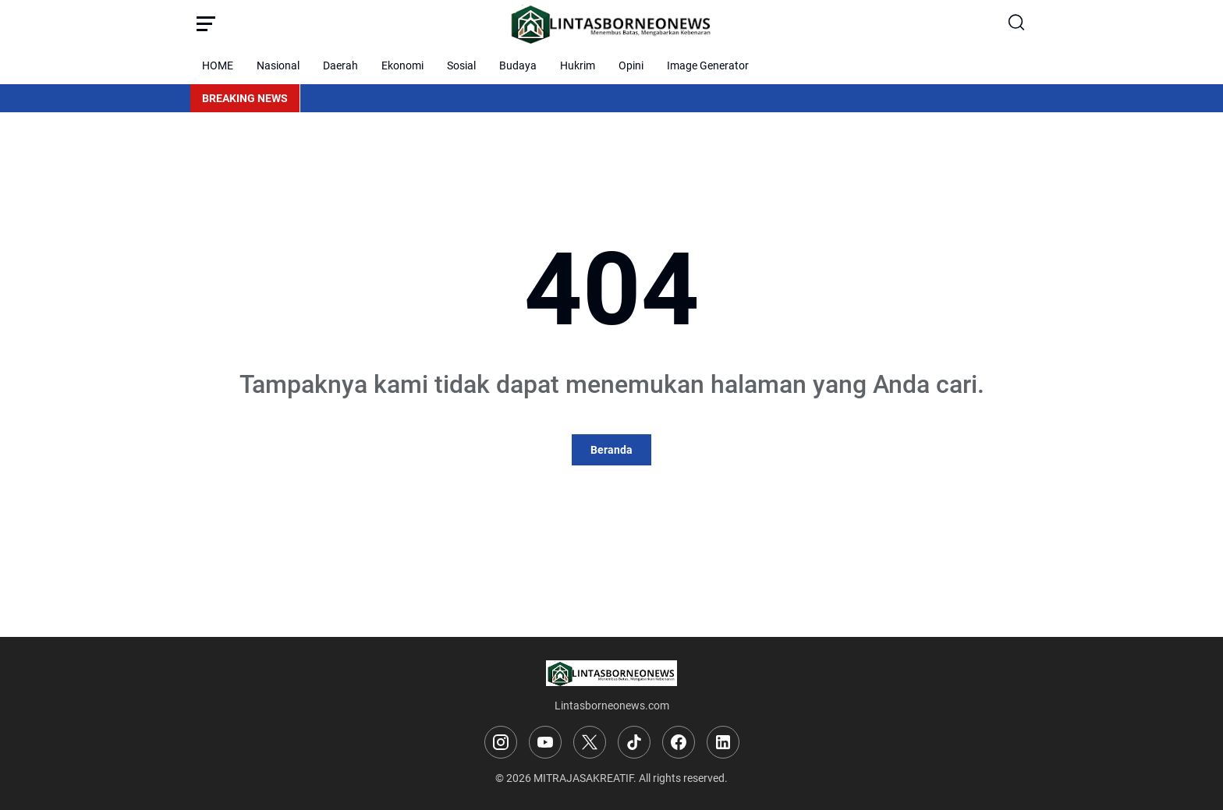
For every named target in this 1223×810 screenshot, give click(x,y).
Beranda (611, 450)
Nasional (278, 65)
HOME (217, 65)
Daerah (340, 65)
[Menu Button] (206, 23)
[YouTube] (545, 742)
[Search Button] (1017, 23)
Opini (631, 65)
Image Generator (708, 65)
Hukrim (577, 65)
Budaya (518, 65)
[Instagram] (500, 742)
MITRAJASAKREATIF (583, 778)
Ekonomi (402, 65)
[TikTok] (634, 742)
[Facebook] (678, 742)
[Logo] (611, 673)
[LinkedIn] (723, 742)
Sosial (461, 65)
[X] (589, 742)
